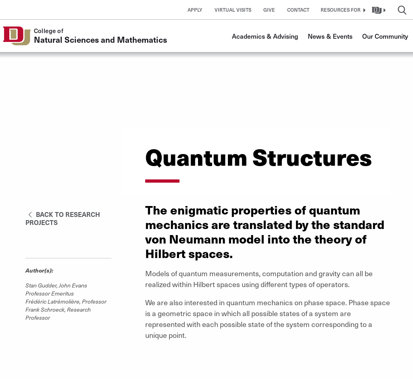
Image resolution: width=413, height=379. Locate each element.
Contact (298, 9)
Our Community (385, 35)
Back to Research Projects (62, 218)
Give (269, 9)
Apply (195, 9)
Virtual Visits (233, 9)
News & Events (330, 35)
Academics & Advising (265, 35)
